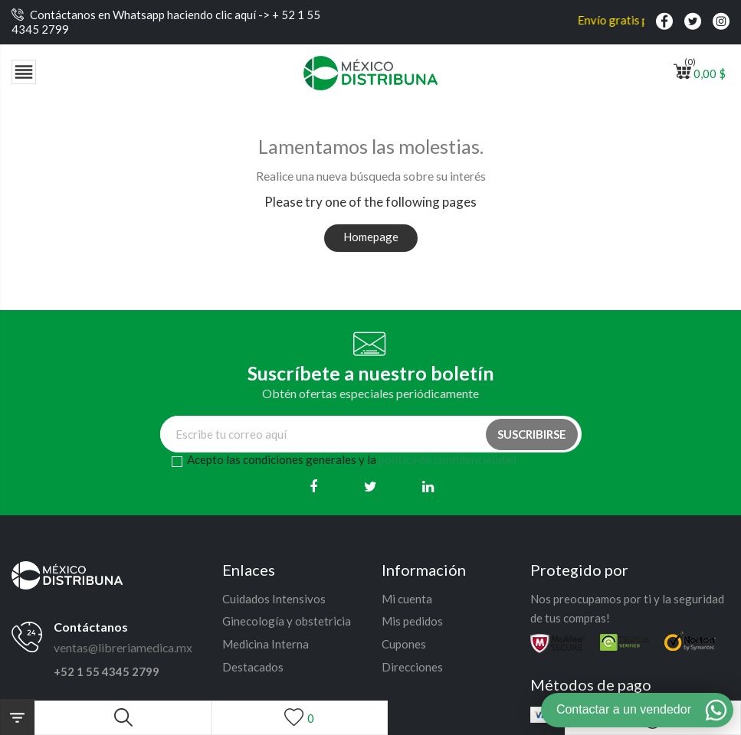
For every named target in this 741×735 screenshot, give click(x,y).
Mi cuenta (407, 599)
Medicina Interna (265, 644)
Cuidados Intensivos (274, 599)
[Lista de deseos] (300, 718)
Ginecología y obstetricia (286, 621)
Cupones (404, 644)
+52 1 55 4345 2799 (106, 671)
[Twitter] (370, 486)
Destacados (253, 667)
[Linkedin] (428, 486)
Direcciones (412, 667)
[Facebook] (313, 486)
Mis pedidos (412, 621)
